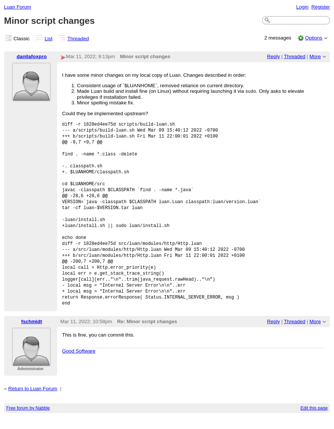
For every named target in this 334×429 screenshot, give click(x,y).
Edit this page (314, 420)
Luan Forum (17, 7)
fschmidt (31, 333)
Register (320, 7)
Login (302, 7)
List (49, 38)
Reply (273, 56)
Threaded (78, 38)
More (315, 56)
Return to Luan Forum (32, 400)
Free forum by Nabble (28, 420)
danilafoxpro (31, 56)
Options (313, 38)
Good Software (79, 363)
